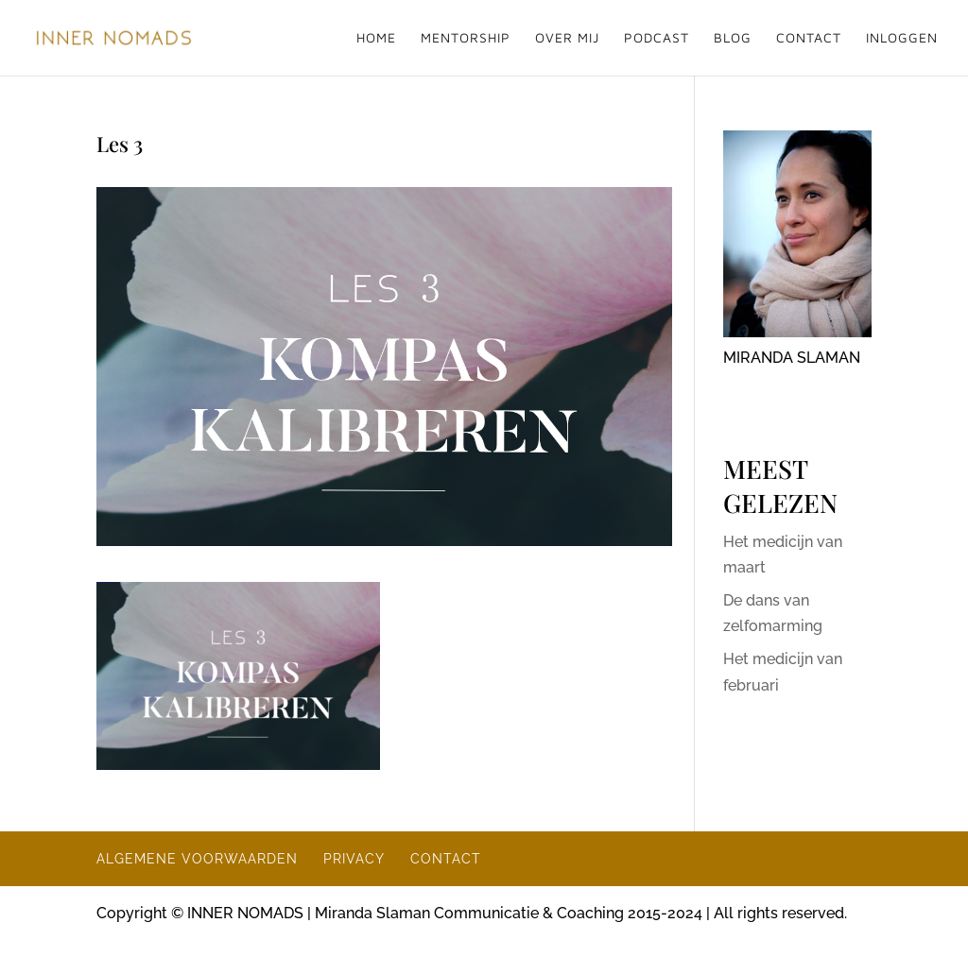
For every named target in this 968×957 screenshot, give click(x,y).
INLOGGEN (902, 38)
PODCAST (656, 38)
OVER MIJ (567, 38)
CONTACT (808, 38)
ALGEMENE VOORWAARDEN (197, 858)
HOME (376, 38)
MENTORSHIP (465, 38)
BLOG (733, 38)
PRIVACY (354, 858)
